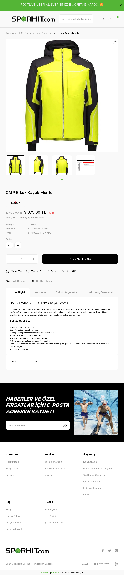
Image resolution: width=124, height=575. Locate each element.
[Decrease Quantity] (10, 259)
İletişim (10, 475)
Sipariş (48, 475)
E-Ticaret (55, 573)
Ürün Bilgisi (18, 292)
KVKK (86, 494)
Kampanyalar (90, 462)
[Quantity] (22, 259)
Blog (8, 509)
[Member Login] (102, 19)
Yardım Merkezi (53, 462)
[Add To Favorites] (115, 42)
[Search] (76, 18)
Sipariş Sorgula (14, 529)
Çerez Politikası (92, 481)
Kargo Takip (13, 516)
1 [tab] (62, 179)
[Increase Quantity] (33, 259)
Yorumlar (40, 292)
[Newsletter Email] (38, 425)
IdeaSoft (45, 572)
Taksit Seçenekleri (67, 292)
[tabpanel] (15, 165)
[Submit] (65, 425)
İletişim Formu (13, 522)
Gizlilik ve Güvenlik (94, 475)
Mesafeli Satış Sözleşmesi (98, 468)
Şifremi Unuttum (54, 522)
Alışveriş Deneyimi (101, 292)
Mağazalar (12, 468)
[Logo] (33, 19)
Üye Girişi (50, 516)
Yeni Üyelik (51, 509)
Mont (33, 224)
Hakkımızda (12, 462)
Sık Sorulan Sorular (56, 468)
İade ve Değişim (92, 488)
